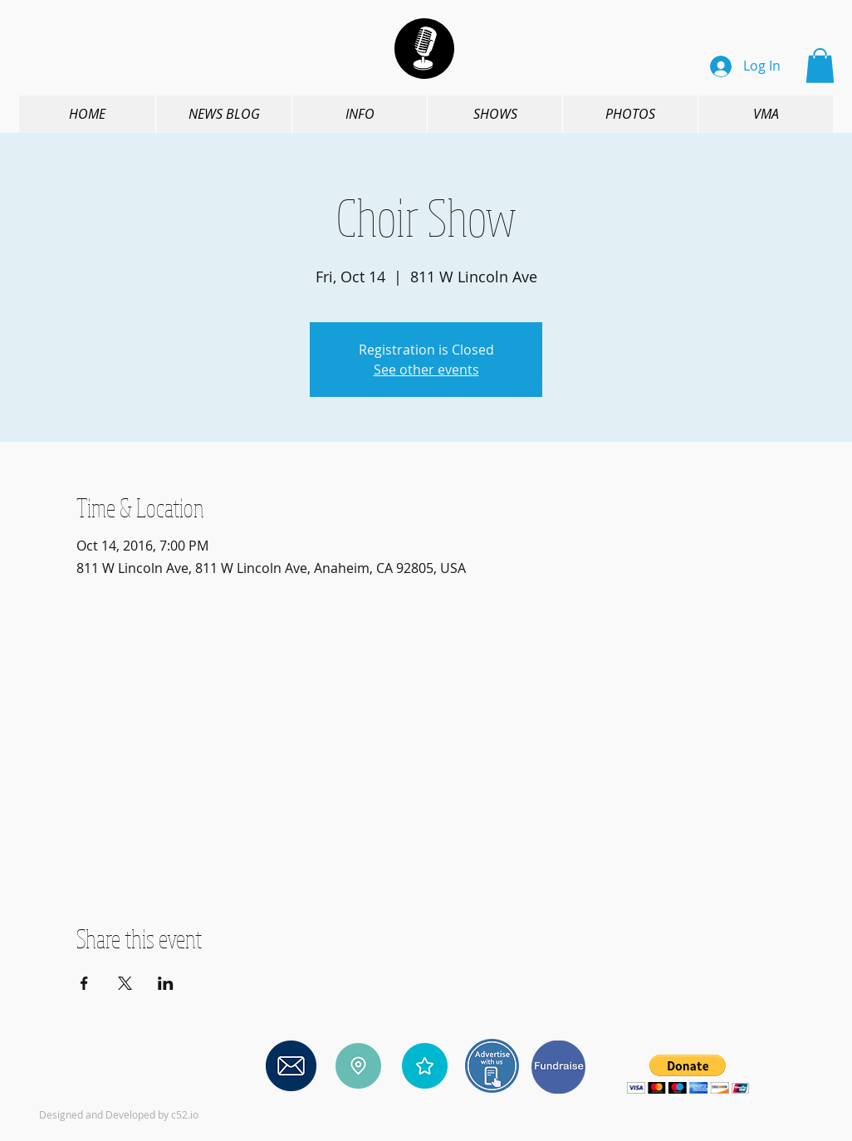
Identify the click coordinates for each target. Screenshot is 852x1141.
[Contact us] (291, 1066)
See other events (426, 369)
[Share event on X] (125, 983)
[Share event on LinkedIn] (166, 983)
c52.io (184, 1114)
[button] (820, 65)
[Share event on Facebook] (84, 983)
